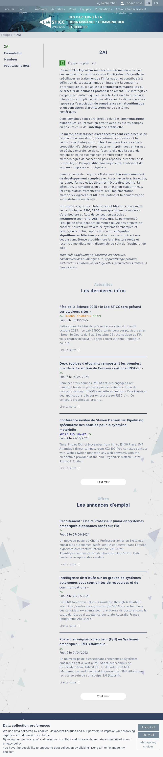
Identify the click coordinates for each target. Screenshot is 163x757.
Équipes (85, 9)
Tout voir (103, 482)
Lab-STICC (23, 11)
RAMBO (70, 316)
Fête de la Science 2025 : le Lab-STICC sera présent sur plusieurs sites (100, 309)
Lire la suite (67, 350)
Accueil (10, 9)
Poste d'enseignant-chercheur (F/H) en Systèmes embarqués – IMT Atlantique (99, 641)
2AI (61, 316)
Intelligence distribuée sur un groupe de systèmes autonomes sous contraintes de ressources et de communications (100, 582)
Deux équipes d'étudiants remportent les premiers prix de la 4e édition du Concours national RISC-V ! (100, 365)
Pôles (73, 9)
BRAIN (97, 316)
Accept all (148, 727)
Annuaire (41, 9)
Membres (10, 59)
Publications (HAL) (17, 65)
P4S (72, 434)
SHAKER (81, 434)
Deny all (148, 734)
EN (156, 3)
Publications (103, 9)
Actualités (58, 9)
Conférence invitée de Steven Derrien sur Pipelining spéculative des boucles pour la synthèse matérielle (101, 425)
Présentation (13, 53)
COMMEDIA (84, 316)
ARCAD (63, 434)
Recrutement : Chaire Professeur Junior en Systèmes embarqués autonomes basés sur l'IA (101, 523)
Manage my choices (148, 744)
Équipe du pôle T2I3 (82, 63)
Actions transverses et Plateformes (131, 11)
